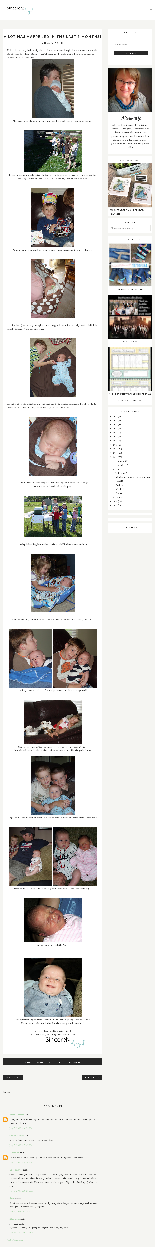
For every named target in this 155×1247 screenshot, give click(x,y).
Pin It (60, 1062)
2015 (115, 432)
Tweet (28, 1062)
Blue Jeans (14, 1218)
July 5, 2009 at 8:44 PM (21, 1162)
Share (40, 1062)
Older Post (92, 1077)
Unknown (14, 1152)
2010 (115, 452)
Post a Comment (15, 1239)
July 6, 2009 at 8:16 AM (21, 1190)
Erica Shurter (16, 1169)
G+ (50, 1062)
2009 (115, 457)
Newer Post (13, 1077)
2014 (115, 436)
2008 (115, 501)
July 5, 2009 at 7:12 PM (21, 1145)
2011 (115, 448)
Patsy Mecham (16, 1114)
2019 (115, 416)
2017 (115, 424)
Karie (12, 1198)
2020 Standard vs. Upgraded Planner (127, 212)
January (119, 497)
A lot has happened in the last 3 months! (132, 477)
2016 (115, 428)
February (120, 493)
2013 (115, 440)
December (120, 460)
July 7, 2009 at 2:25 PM (21, 1211)
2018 (115, 420)
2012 (115, 444)
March (119, 489)
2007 (115, 505)
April (118, 484)
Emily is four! (121, 473)
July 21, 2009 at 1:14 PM (21, 1232)
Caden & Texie (16, 1135)
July (118, 469)
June (118, 480)
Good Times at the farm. (130, 401)
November (121, 465)
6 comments (74, 1062)
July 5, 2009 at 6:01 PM (21, 1128)
